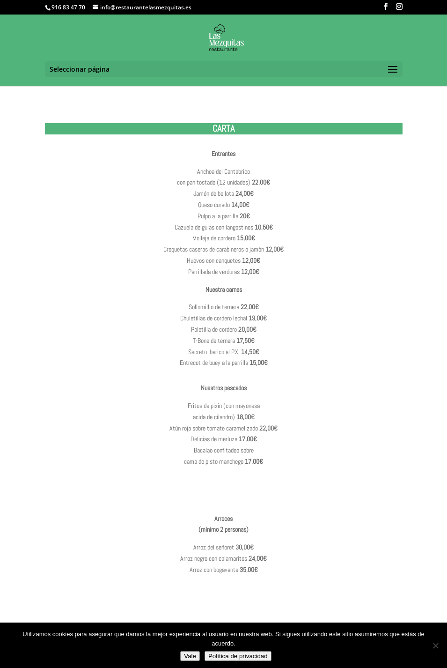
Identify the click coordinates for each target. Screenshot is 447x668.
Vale (190, 656)
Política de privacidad (238, 656)
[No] (435, 645)
